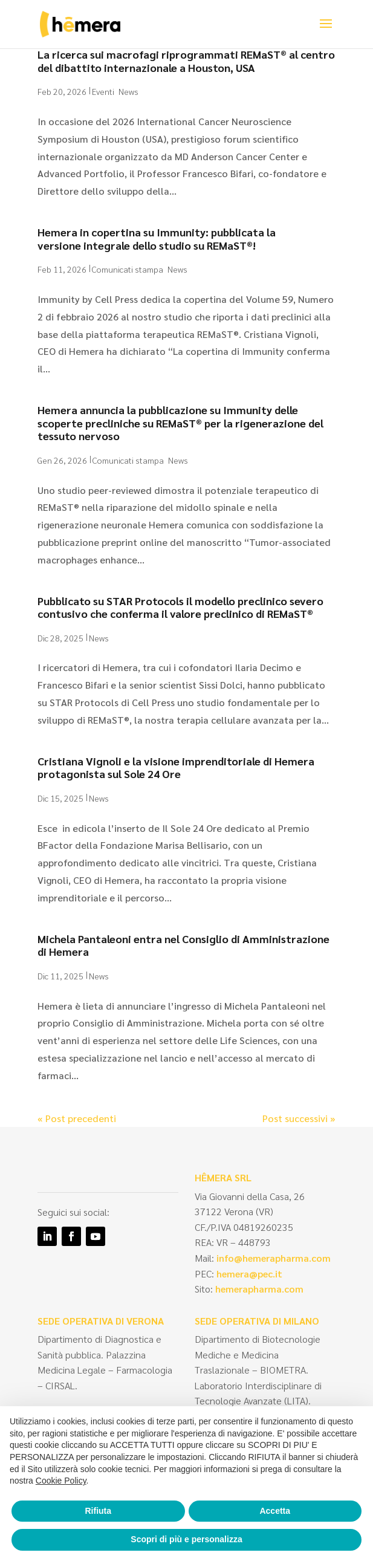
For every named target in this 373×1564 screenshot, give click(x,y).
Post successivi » (299, 1118)
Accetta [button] (274, 1511)
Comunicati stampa (127, 269)
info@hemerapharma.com (273, 1257)
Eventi (103, 91)
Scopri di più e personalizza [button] (186, 1539)
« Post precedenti (76, 1118)
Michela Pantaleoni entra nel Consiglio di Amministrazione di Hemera (183, 945)
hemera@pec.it (249, 1273)
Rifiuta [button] (98, 1511)
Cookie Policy (61, 1480)
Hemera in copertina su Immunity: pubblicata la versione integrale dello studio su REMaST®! (156, 238)
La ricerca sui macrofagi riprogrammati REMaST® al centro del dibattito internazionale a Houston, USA (186, 60)
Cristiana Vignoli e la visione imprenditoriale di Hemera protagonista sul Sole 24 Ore (175, 767)
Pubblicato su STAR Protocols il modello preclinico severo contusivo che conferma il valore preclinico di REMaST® (180, 607)
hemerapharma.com (258, 1288)
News (128, 91)
